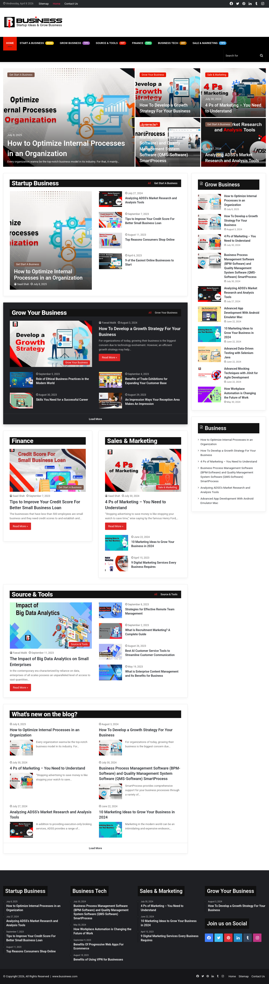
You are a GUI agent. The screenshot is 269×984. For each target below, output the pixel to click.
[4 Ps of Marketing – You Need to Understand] (233, 92)
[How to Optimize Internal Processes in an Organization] (69, 117)
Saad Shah (23, 284)
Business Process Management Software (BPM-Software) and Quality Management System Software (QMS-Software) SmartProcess (139, 773)
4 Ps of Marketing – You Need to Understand (228, 461)
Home (56, 3)
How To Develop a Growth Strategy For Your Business (241, 220)
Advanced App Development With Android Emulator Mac (241, 313)
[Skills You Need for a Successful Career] (21, 400)
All (149, 183)
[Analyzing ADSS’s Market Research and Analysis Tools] (233, 142)
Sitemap (44, 3)
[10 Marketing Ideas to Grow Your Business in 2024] (116, 543)
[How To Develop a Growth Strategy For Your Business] (167, 92)
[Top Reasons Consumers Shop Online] (110, 240)
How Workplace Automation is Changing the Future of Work (240, 393)
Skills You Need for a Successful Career (62, 399)
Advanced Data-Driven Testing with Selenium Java (238, 353)
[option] (134, 117)
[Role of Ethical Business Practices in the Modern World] (21, 380)
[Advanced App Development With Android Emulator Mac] (209, 314)
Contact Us (71, 3)
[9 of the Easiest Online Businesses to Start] (110, 261)
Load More (95, 419)
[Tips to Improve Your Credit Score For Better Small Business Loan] (110, 220)
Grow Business (75, 43)
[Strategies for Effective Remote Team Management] (110, 610)
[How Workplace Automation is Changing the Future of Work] (209, 394)
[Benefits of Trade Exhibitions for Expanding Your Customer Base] (110, 380)
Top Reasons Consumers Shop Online (150, 239)
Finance (142, 43)
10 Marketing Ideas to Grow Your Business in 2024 (239, 333)
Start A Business (37, 43)
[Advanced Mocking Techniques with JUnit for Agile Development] (209, 374)
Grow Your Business (153, 74)
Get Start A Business (20, 74)
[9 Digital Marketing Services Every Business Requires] (116, 563)
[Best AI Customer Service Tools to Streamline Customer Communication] (110, 652)
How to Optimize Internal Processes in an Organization (240, 200)
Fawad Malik (109, 322)
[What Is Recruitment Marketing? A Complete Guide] (110, 631)
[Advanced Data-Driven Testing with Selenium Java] (209, 354)
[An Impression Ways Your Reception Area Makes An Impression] (110, 400)
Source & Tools (111, 43)
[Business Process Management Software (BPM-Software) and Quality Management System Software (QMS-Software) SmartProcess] (209, 261)
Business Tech (172, 43)
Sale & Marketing (209, 43)
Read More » (109, 357)
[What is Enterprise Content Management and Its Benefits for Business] (110, 672)
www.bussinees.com (65, 976)
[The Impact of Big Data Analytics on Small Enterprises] (51, 625)
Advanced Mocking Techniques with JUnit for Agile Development (241, 373)
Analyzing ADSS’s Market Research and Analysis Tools (240, 293)
